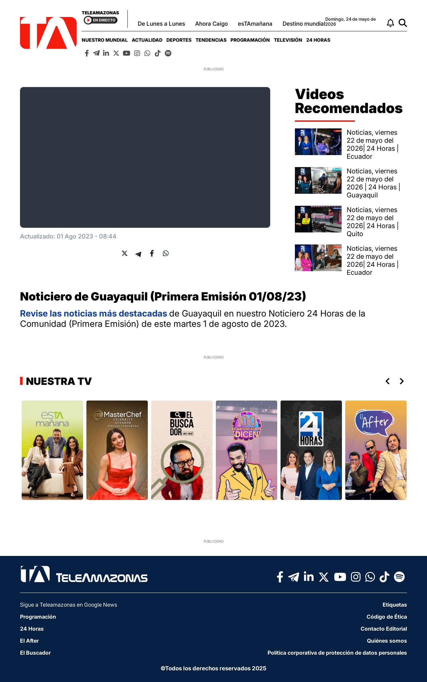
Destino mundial (304, 23)
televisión (288, 40)
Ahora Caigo (211, 23)
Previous (386, 381)
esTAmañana (255, 23)
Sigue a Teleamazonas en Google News (68, 604)
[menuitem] (105, 39)
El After (29, 640)
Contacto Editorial (384, 628)
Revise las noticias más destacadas (94, 313)
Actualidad (147, 40)
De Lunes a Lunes (161, 23)
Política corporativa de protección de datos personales (337, 652)
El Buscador (35, 652)
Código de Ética (387, 616)
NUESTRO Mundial (105, 40)
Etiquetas (395, 604)
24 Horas (318, 40)
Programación (250, 40)
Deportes (178, 40)
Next (403, 381)
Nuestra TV (58, 381)
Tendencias (211, 40)
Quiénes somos (387, 640)
